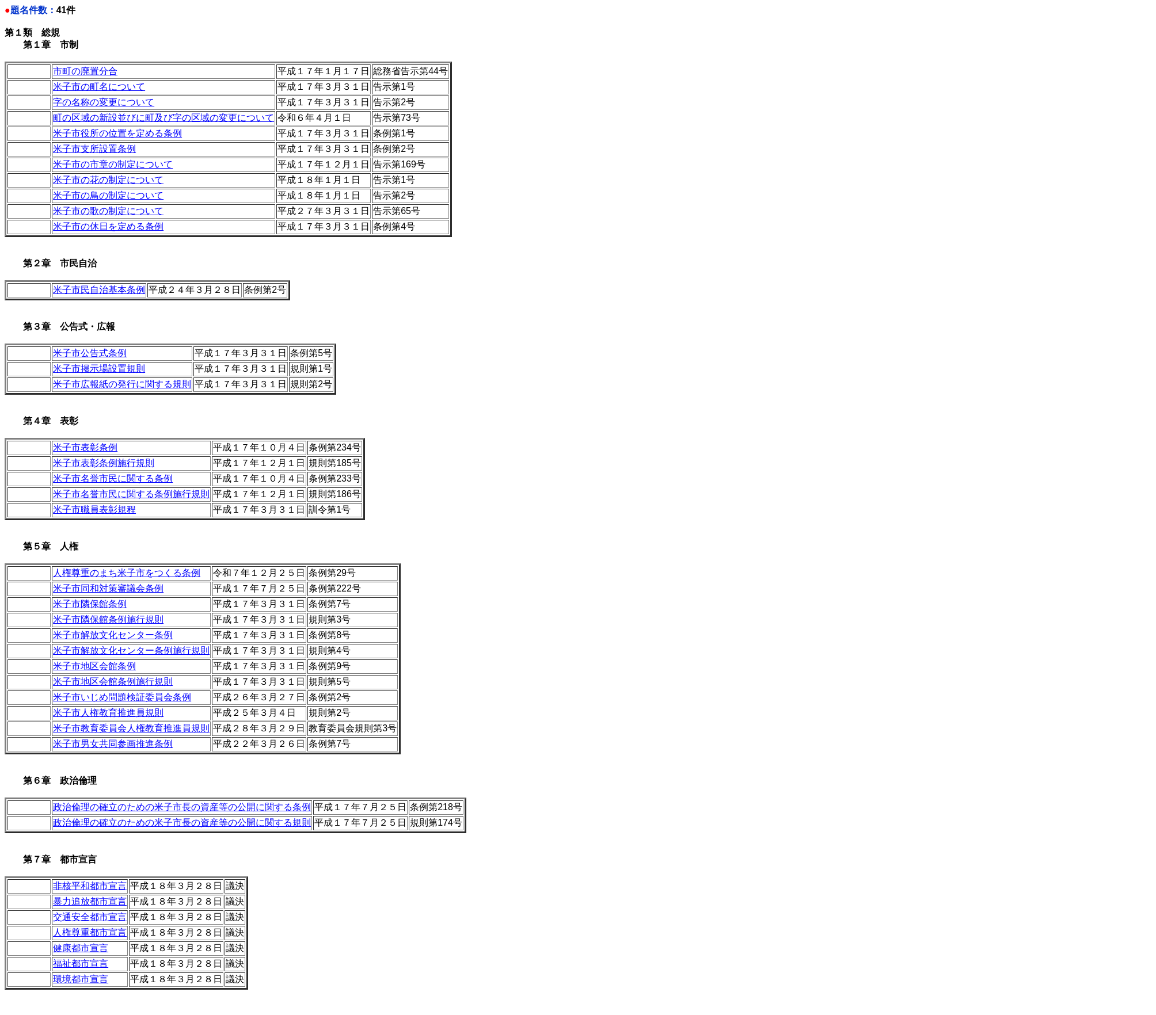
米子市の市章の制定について (113, 164)
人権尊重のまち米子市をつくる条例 (126, 573)
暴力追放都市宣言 (90, 901)
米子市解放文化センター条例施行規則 (131, 650)
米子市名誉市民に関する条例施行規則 (131, 494)
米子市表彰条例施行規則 (103, 463)
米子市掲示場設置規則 (99, 368)
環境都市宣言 (80, 979)
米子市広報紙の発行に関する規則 (122, 384)
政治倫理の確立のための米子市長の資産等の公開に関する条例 (182, 807)
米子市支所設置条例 (94, 149)
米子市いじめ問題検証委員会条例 (122, 697)
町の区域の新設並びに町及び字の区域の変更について (163, 118)
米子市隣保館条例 (90, 604)
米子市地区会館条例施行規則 (113, 681)
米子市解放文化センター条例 (113, 635)
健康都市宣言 (80, 948)
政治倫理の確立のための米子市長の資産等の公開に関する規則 (182, 822)
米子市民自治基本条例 (99, 290)
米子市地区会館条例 (94, 666)
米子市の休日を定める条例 (108, 226)
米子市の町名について (99, 86)
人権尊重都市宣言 (90, 932)
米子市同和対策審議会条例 (108, 588)
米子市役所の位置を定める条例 (117, 133)
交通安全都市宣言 (90, 917)
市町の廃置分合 (85, 71)
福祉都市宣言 (80, 963)
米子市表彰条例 (85, 447)
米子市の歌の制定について (108, 211)
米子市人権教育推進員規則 (108, 713)
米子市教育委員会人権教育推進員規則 (131, 728)
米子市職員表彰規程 (94, 509)
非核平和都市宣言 (90, 886)
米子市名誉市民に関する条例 (113, 478)
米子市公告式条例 (90, 353)
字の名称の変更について (103, 102)
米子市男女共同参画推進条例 (113, 744)
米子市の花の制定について (108, 180)
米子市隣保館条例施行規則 (108, 619)
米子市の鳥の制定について (108, 195)
